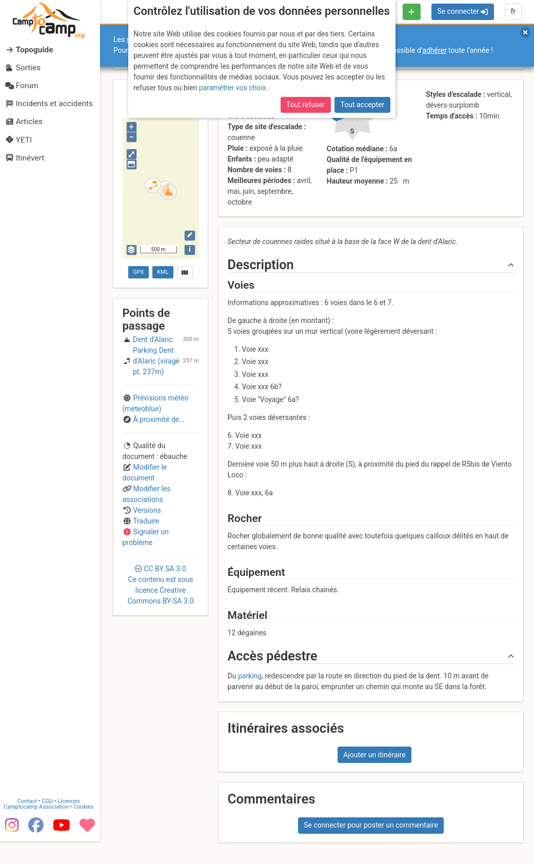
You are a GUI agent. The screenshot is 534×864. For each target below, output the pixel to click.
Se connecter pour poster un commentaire (371, 825)
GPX (138, 272)
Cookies (86, 829)
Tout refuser (305, 105)
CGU (50, 823)
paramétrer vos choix (232, 88)
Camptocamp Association (38, 829)
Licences (72, 823)
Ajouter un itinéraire (374, 755)
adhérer (434, 50)
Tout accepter (363, 105)
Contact (29, 823)
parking (250, 676)
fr (513, 11)
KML (162, 272)
